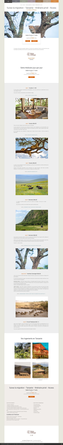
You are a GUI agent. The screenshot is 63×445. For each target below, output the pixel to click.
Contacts (31, 59)
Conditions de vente (35, 441)
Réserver (31, 396)
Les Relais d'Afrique (26, 440)
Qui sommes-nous (28, 441)
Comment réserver (22, 441)
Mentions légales (41, 441)
